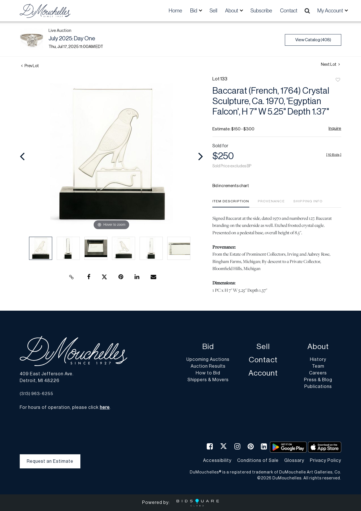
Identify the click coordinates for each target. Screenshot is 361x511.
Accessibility (217, 460)
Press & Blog (318, 380)
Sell (213, 11)
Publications (318, 386)
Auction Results (208, 366)
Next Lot (330, 64)
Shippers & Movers (208, 380)
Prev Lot (30, 66)
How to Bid (208, 373)
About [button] (232, 11)
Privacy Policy (325, 460)
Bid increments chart (230, 186)
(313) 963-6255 (36, 394)
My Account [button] (330, 11)
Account (263, 373)
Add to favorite (337, 80)
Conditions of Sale (258, 460)
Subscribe (261, 11)
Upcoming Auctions (208, 359)
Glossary (294, 460)
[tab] (230, 203)
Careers (318, 373)
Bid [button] (194, 11)
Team (318, 366)
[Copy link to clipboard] (71, 277)
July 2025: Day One (72, 38)
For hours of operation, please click (65, 407)
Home (175, 11)
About (318, 346)
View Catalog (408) (313, 40)
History (318, 359)
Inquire (335, 128)
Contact (288, 11)
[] (333, 154)
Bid (208, 346)
